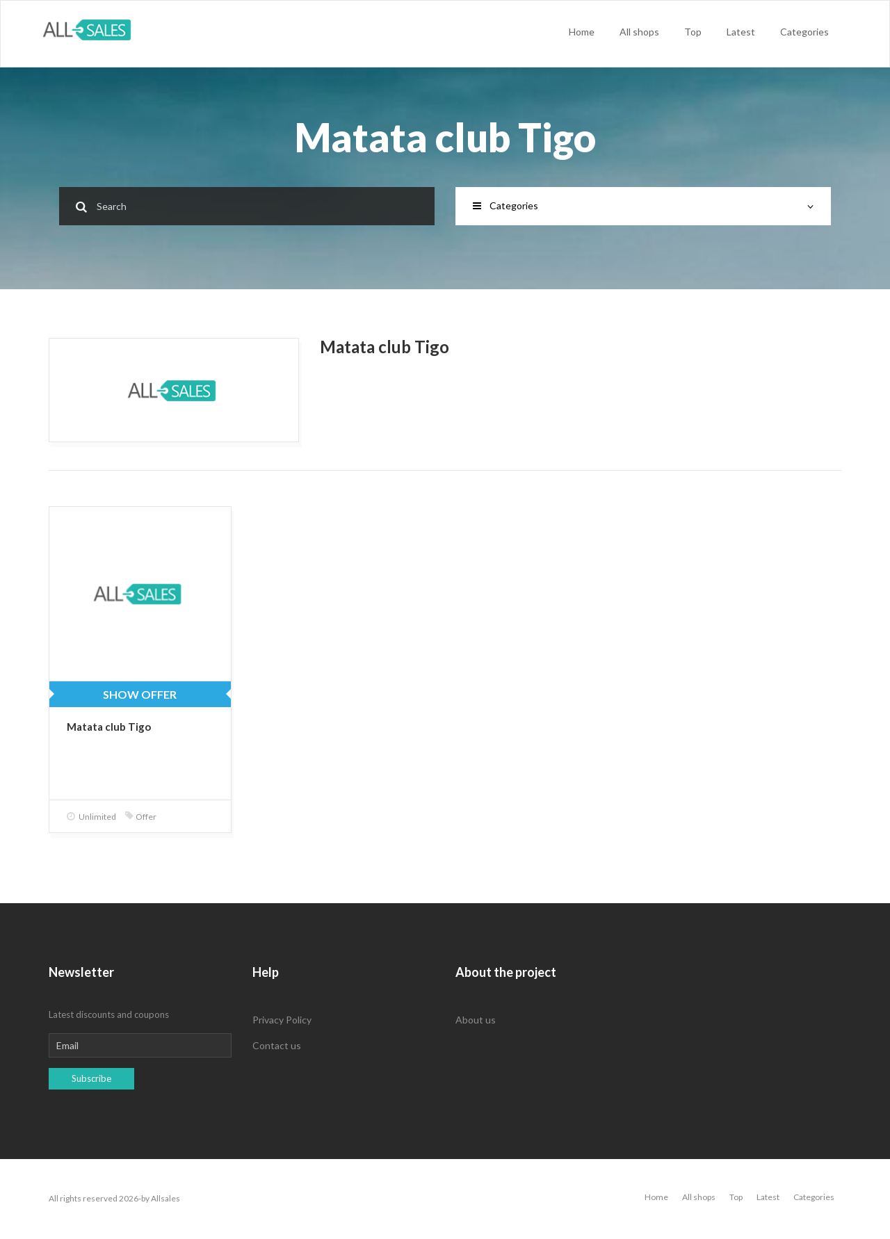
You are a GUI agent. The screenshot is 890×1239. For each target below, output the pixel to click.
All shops (639, 32)
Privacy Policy (282, 1020)
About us (475, 1020)
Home (581, 32)
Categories (804, 32)
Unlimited (91, 816)
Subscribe (91, 1078)
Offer (140, 816)
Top (693, 32)
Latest (741, 32)
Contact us (276, 1045)
